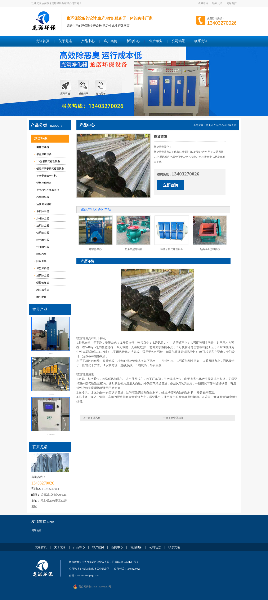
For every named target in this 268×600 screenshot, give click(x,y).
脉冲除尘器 (42, 218)
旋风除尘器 (42, 225)
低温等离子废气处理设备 (50, 168)
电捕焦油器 (42, 147)
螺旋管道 (82, 338)
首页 (208, 125)
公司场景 (178, 41)
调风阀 (96, 417)
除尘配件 (41, 296)
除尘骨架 (41, 261)
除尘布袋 (41, 254)
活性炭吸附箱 (44, 204)
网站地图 (36, 530)
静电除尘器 (42, 239)
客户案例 (110, 41)
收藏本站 (203, 3)
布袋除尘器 (42, 197)
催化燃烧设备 (44, 154)
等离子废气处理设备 (171, 249)
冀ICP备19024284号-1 (126, 561)
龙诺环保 (40, 138)
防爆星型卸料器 (133, 249)
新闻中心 (133, 41)
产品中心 (88, 41)
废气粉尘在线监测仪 (47, 189)
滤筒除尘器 (42, 275)
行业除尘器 (42, 246)
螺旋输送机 (42, 282)
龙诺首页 (42, 41)
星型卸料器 (42, 268)
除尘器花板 (177, 417)
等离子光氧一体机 (46, 175)
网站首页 (232, 3)
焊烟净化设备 (44, 182)
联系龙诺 (217, 3)
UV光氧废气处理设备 (48, 161)
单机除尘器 (42, 211)
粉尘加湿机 (42, 289)
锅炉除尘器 (42, 232)
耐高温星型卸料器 (210, 249)
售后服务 (155, 41)
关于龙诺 (65, 41)
